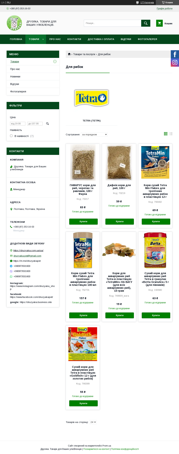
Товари (34, 39)
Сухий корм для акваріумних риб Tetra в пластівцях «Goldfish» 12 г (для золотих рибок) (83, 372)
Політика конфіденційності (125, 449)
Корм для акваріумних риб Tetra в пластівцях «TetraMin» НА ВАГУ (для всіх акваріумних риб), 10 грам (119, 282)
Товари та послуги (84, 54)
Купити (83, 221)
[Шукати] (145, 23)
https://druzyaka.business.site (36, 302)
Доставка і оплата (101, 39)
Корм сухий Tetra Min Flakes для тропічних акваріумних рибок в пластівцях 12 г (155, 191)
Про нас (55, 39)
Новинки (15, 76)
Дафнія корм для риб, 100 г (119, 187)
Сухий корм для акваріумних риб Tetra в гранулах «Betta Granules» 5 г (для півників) (155, 279)
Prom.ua (106, 446)
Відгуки (126, 39)
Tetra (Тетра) (91, 120)
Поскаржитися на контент (96, 449)
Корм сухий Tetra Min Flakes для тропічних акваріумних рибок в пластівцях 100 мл (82, 279)
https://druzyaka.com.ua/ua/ (28, 250)
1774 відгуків (147, 2)
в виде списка (170, 134)
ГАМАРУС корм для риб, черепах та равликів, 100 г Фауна (83, 189)
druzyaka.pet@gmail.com (27, 255)
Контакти (74, 39)
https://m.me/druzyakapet (27, 261)
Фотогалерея (147, 39)
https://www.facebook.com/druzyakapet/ (31, 297)
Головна (16, 39)
